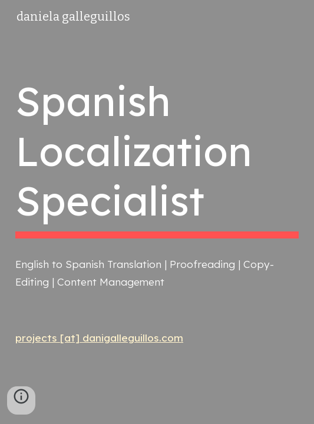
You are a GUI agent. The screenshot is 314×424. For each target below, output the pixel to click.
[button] (21, 400)
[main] (157, 158)
